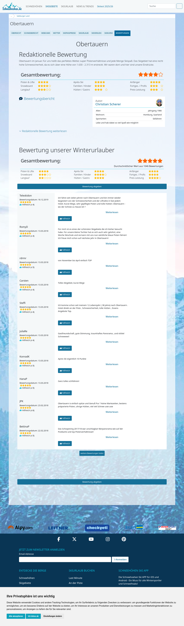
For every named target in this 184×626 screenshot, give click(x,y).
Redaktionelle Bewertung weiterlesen (43, 131)
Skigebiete (52, 6)
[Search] (161, 6)
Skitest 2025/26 (106, 6)
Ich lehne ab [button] (33, 616)
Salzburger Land (23, 16)
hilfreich (65, 218)
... (11, 16)
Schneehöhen (34, 6)
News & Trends (85, 6)
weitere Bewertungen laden (92, 453)
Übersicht (16, 33)
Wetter (56, 33)
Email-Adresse (26, 553)
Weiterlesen (110, 212)
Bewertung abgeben (92, 186)
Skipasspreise (69, 33)
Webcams (45, 33)
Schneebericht (31, 33)
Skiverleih (96, 33)
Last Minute (75, 578)
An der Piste (76, 583)
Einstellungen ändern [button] (53, 616)
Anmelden (120, 559)
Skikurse (108, 33)
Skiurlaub (67, 6)
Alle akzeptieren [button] (16, 616)
